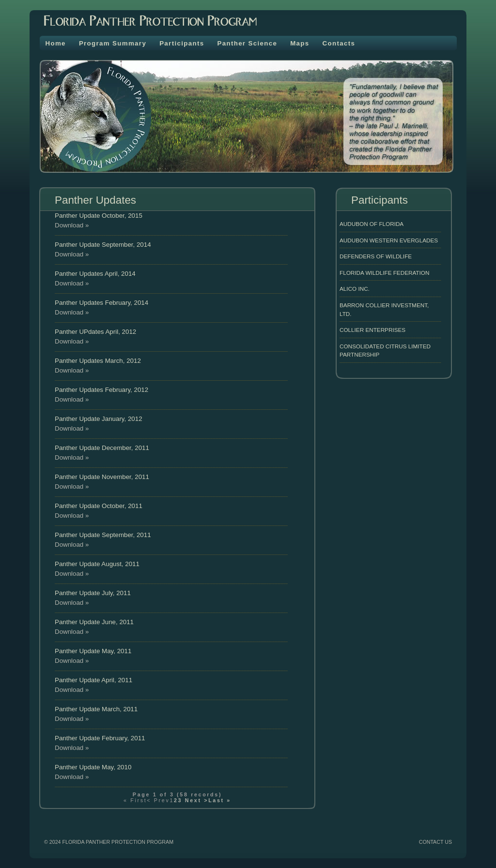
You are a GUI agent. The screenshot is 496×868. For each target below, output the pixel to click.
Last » (219, 800)
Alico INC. (355, 288)
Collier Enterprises (372, 330)
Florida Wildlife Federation (384, 272)
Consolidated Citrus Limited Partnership (385, 350)
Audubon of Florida (371, 224)
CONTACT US (435, 842)
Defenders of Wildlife (376, 256)
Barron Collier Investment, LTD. (384, 309)
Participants (181, 43)
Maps (299, 43)
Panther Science (247, 43)
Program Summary (112, 43)
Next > (195, 800)
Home (56, 43)
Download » (72, 225)
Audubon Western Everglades (389, 240)
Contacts (339, 43)
